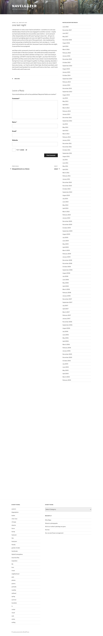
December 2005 (67, 354)
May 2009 (65, 244)
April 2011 (65, 169)
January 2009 (66, 257)
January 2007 (66, 318)
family (13, 531)
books (13, 515)
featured (14, 535)
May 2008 (65, 283)
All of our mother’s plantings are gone (55, 526)
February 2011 (66, 176)
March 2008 (66, 289)
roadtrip (14, 590)
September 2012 (67, 121)
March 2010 (66, 211)
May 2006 (65, 338)
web (13, 616)
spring (13, 596)
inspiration (14, 561)
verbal (13, 609)
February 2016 (67, 52)
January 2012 (66, 140)
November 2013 (67, 88)
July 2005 (65, 364)
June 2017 (65, 33)
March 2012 (66, 133)
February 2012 (67, 137)
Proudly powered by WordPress (20, 632)
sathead (14, 593)
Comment (16, 98)
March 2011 (66, 172)
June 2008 (66, 279)
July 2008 (65, 276)
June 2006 (66, 334)
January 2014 (66, 85)
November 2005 (67, 357)
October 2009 (67, 227)
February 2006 (67, 347)
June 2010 (65, 201)
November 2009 (67, 224)
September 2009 (67, 231)
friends (13, 544)
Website (15, 140)
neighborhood (15, 574)
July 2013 (65, 98)
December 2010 (67, 182)
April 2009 (66, 247)
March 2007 (66, 312)
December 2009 (67, 221)
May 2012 (65, 127)
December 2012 (67, 117)
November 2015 (67, 59)
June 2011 (65, 163)
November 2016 (67, 39)
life (12, 564)
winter (13, 619)
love (13, 567)
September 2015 (67, 65)
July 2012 (65, 124)
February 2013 (67, 111)
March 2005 (66, 377)
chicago (14, 522)
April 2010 (65, 208)
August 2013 (66, 95)
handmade (15, 551)
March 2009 (66, 250)
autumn (14, 509)
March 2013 (66, 108)
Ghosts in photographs (51, 523)
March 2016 (66, 49)
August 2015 (66, 69)
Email (14, 131)
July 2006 (65, 331)
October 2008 (67, 266)
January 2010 (66, 218)
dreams (17, 78)
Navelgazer (24, 6)
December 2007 (67, 299)
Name (14, 122)
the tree (47, 529)
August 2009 (66, 234)
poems (13, 583)
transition (14, 603)
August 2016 (66, 43)
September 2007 (67, 302)
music (13, 570)
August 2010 (66, 195)
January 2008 (66, 296)
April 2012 (65, 130)
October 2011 (66, 150)
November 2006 (67, 321)
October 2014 (66, 75)
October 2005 (67, 360)
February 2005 (67, 380)
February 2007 (67, 315)
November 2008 (67, 263)
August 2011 (66, 156)
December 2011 (67, 143)
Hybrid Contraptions (17, 554)
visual (13, 612)
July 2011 (65, 159)
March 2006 (66, 344)
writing (13, 622)
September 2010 (67, 192)
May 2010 (65, 205)
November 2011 (67, 146)
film (13, 538)
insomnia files (15, 557)
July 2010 (65, 198)
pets (13, 577)
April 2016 (65, 46)
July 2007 (65, 305)
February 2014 (67, 82)
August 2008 (66, 273)
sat (26, 22)
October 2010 (66, 189)
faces (13, 528)
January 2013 (66, 114)
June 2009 (66, 240)
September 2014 (67, 78)
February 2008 (67, 292)
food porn (14, 541)
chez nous (14, 518)
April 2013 (65, 104)
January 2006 (66, 351)
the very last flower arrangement (54, 533)
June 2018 (65, 26)
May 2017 (65, 36)
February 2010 (67, 214)
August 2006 (66, 328)
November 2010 (67, 185)
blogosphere (15, 512)
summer (14, 599)
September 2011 (67, 153)
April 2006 (66, 341)
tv (12, 606)
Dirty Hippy (48, 520)
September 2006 (67, 325)
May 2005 (65, 370)
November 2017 (67, 30)
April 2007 (65, 308)
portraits (14, 586)
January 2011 (66, 179)
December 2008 (67, 260)
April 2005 (66, 373)
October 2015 (66, 62)
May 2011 (65, 166)
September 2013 (67, 91)
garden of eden (16, 548)
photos (13, 580)
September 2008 (67, 270)
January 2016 (66, 56)
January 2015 (66, 72)
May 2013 (65, 101)
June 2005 (66, 367)
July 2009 (65, 237)
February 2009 (67, 253)
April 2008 (66, 286)
